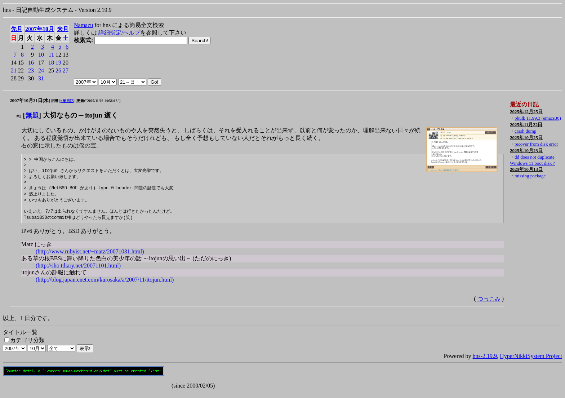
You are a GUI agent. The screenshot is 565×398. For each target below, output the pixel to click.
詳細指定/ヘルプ (119, 33)
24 (41, 70)
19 (58, 62)
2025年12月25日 (526, 111)
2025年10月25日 (526, 137)
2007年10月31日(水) (30, 100)
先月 (16, 29)
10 (41, 55)
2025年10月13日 (526, 169)
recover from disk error (536, 144)
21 (14, 70)
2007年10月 (39, 29)
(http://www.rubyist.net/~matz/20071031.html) (90, 258)
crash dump (525, 131)
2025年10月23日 (526, 150)
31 (41, 78)
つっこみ (489, 305)
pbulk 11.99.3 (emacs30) (538, 118)
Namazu (83, 25)
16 (31, 62)
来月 (62, 29)
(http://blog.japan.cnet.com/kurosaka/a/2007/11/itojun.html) (105, 286)
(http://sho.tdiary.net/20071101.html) (78, 272)
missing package (530, 175)
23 (31, 70)
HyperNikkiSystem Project (531, 362)
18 (51, 62)
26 (58, 70)
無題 (32, 115)
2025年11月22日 (526, 124)
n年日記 (67, 101)
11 (51, 55)
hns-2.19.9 (485, 362)
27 (65, 70)
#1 (19, 116)
